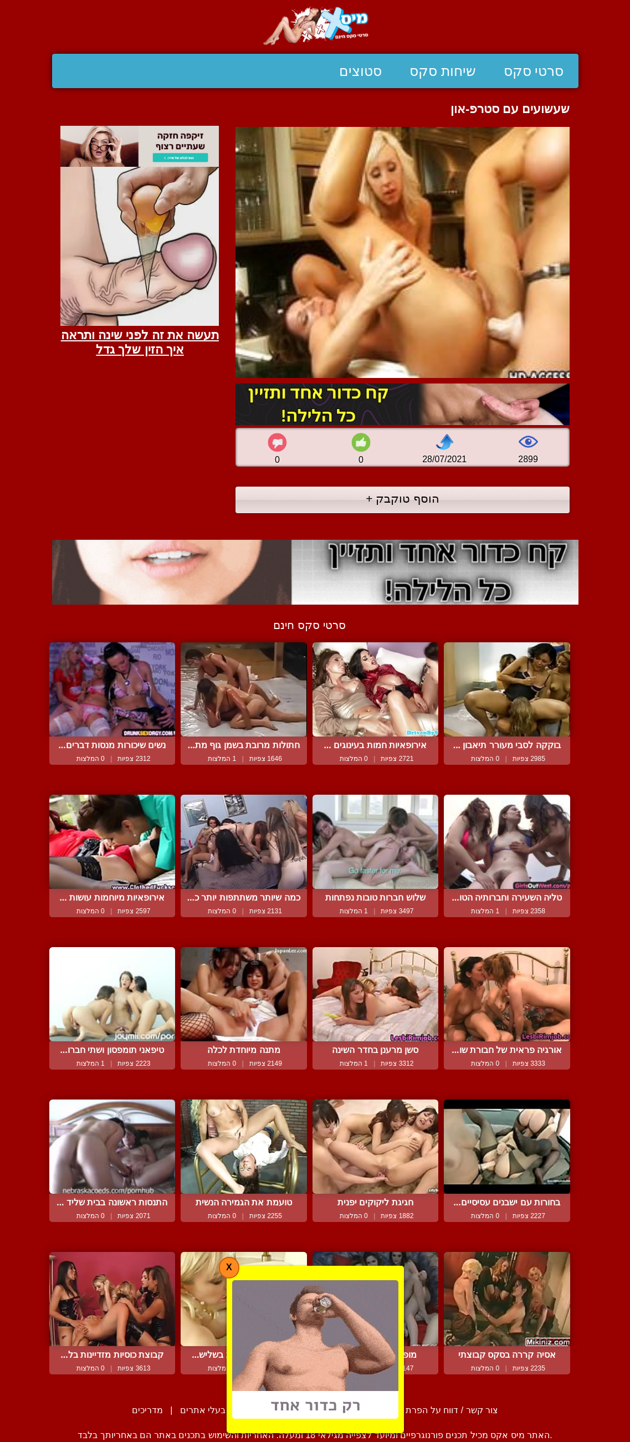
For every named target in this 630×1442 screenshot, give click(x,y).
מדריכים (147, 1410)
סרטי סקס (534, 71)
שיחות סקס (442, 71)
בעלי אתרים (203, 1410)
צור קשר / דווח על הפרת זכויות (440, 1410)
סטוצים (360, 71)
